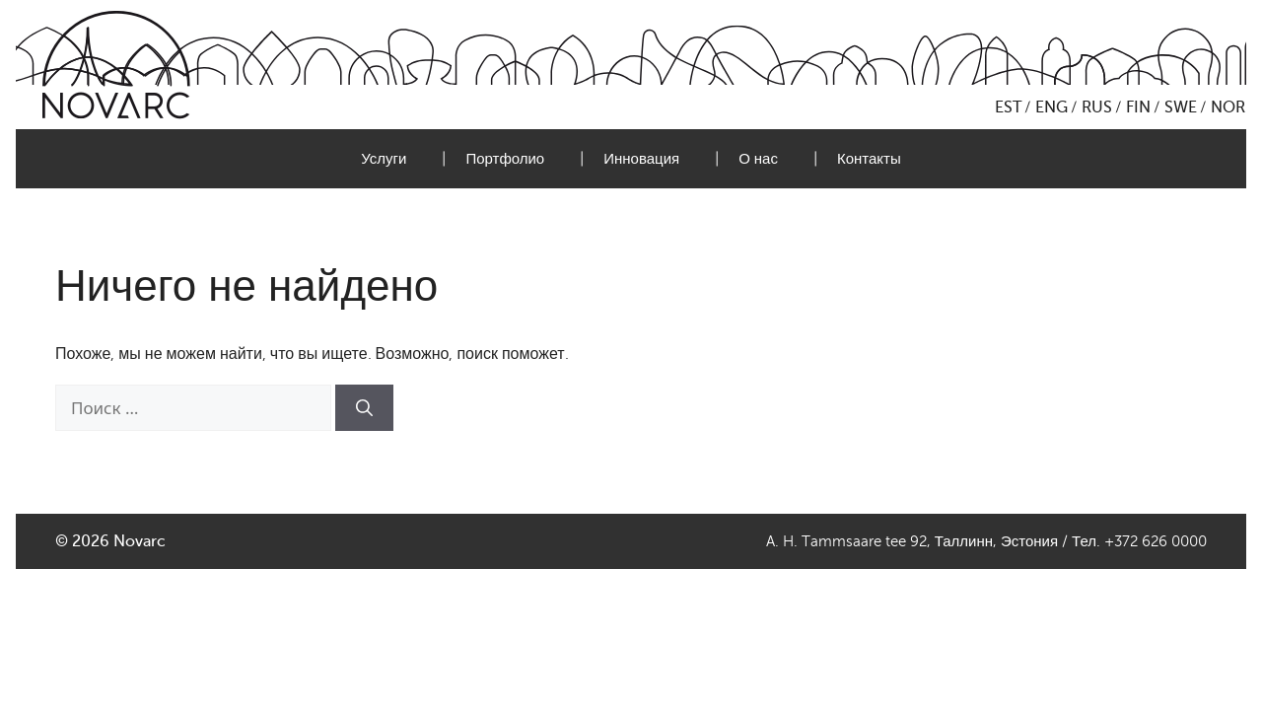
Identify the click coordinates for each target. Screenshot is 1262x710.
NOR (1228, 107)
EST (1008, 107)
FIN (1138, 107)
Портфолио (504, 159)
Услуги (383, 159)
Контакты (869, 159)
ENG (1051, 107)
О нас (758, 159)
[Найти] (364, 408)
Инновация (641, 159)
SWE (1180, 107)
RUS (1097, 107)
